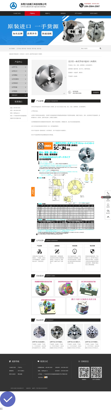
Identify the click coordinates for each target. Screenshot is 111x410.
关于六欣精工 (78, 13)
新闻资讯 (63, 13)
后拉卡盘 (39, 48)
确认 (1, 408)
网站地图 (20, 374)
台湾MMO (15, 83)
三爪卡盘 (18, 48)
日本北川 (22, 54)
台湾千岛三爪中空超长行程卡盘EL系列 (57, 342)
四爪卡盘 (34, 48)
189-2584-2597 (17, 110)
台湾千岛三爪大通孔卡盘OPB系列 (74, 342)
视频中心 (47, 13)
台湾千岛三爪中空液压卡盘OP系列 (92, 342)
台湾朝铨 (14, 91)
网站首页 (16, 54)
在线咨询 (96, 92)
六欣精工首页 (17, 13)
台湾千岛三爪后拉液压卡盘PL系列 (39, 342)
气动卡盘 (29, 48)
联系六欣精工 (94, 13)
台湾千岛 (14, 67)
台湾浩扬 (14, 87)
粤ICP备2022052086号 (41, 388)
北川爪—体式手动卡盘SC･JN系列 (34, 54)
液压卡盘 (24, 48)
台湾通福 (14, 75)
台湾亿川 (14, 71)
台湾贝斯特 (15, 79)
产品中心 (32, 13)
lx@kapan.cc (16, 113)
